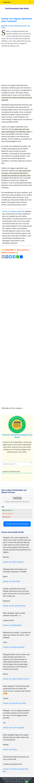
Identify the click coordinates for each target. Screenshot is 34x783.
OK (26, 781)
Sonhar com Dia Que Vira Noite (14, 606)
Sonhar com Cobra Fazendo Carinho (16, 679)
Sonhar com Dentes (10, 749)
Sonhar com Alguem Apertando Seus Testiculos (16, 20)
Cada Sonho (6, 2)
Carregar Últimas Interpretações (17, 524)
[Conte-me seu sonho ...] (16, 464)
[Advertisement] (17, 66)
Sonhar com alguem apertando (13, 211)
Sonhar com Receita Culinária (13, 647)
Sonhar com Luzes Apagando (13, 728)
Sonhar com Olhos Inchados (13, 562)
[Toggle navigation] (30, 2)
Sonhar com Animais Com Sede (14, 703)
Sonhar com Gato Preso (11, 581)
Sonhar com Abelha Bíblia (12, 625)
